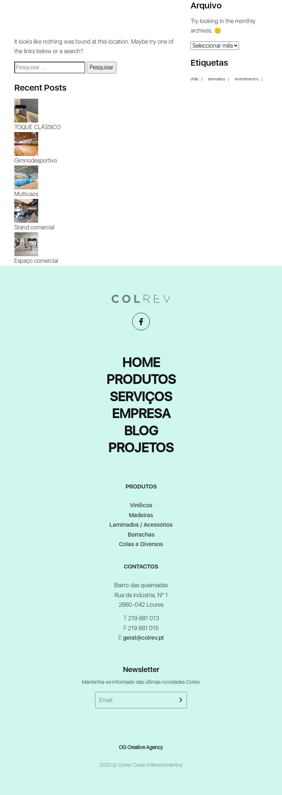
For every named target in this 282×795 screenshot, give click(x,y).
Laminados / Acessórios (141, 524)
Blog (141, 431)
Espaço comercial (36, 260)
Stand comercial (34, 227)
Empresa (141, 413)
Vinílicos (141, 505)
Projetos (141, 447)
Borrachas (141, 534)
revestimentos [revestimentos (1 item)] (246, 79)
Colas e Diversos (141, 544)
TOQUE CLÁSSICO (37, 127)
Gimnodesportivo (35, 160)
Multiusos (26, 193)
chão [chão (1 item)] (195, 79)
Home (141, 362)
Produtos (141, 379)
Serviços (141, 396)
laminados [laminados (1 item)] (216, 79)
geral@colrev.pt (143, 637)
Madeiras (141, 515)
